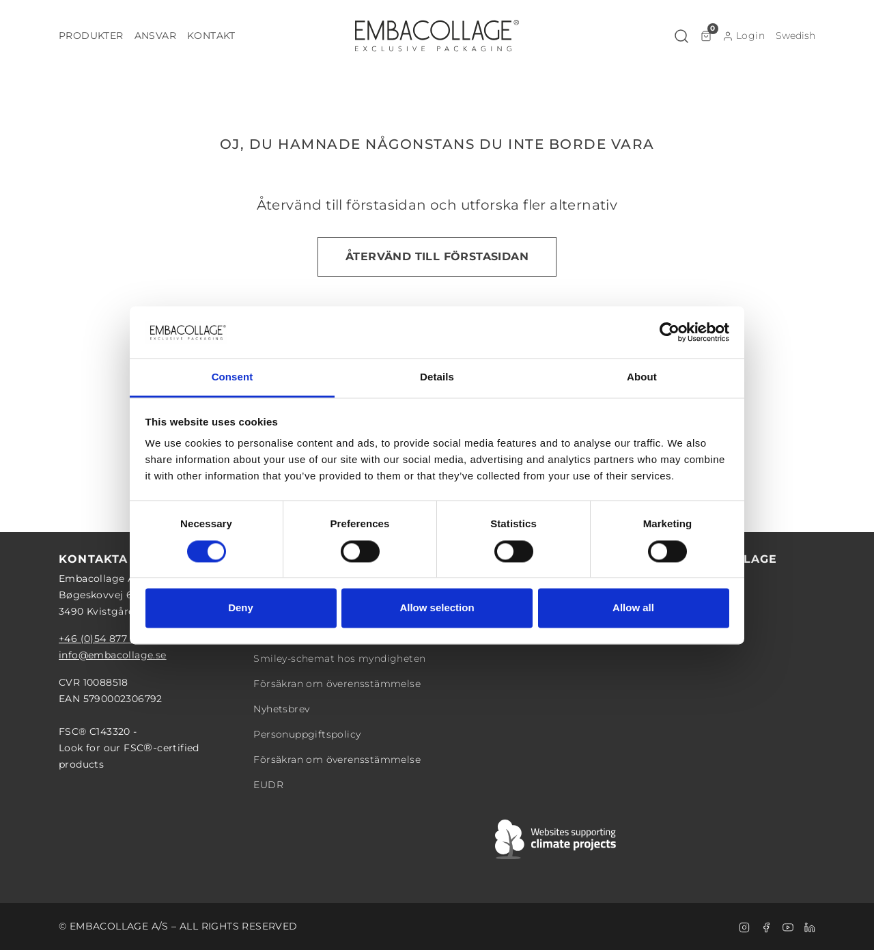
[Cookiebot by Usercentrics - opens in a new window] (669, 332)
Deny (240, 608)
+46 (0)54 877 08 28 (108, 638)
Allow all (633, 608)
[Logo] (437, 35)
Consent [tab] (232, 377)
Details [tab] (437, 377)
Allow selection (436, 608)
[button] (91, 35)
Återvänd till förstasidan (437, 256)
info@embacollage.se (113, 655)
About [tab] (642, 377)
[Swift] (556, 839)
